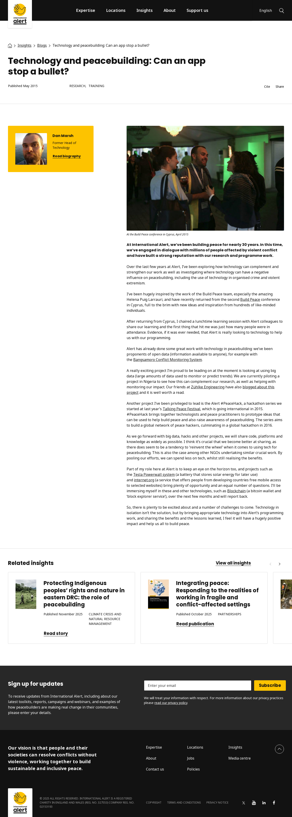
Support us (197, 10)
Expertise (85, 10)
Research (77, 86)
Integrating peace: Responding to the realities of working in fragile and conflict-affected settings (217, 593)
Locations (115, 10)
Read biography (67, 156)
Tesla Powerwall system (154, 474)
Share (280, 87)
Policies (193, 769)
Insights (144, 10)
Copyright (154, 802)
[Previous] (270, 564)
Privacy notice (217, 802)
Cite (267, 87)
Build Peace (250, 299)
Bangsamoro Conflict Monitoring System (167, 359)
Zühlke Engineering (207, 386)
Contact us (155, 769)
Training (96, 86)
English (265, 10)
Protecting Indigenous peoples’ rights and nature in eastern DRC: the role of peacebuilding (84, 593)
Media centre (239, 758)
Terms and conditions (184, 802)
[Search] (281, 10)
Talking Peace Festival (181, 408)
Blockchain (236, 490)
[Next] (279, 564)
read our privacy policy (170, 703)
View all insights (233, 563)
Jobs (190, 758)
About (170, 10)
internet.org (144, 479)
